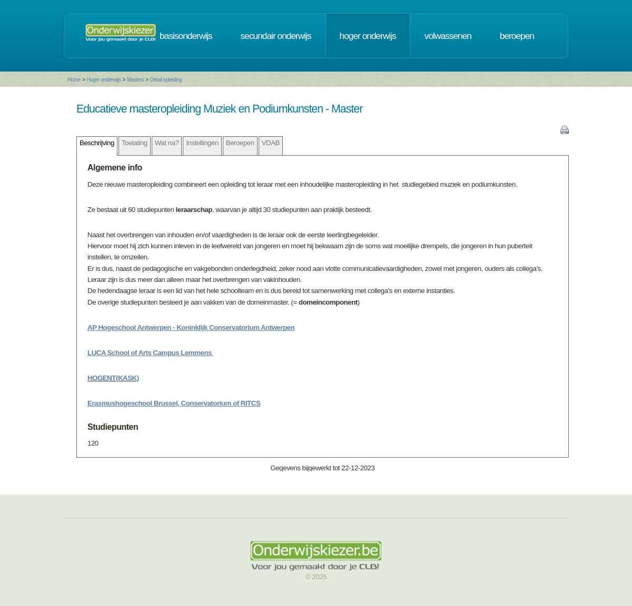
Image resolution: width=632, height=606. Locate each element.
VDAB (271, 143)
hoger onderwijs (368, 36)
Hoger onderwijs (103, 80)
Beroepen (240, 143)
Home (74, 80)
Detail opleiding (166, 80)
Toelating (134, 143)
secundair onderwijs (276, 36)
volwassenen (447, 36)
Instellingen (202, 143)
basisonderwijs (186, 36)
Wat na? (167, 143)
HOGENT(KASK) (113, 378)
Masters (135, 80)
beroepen (517, 36)
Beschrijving (97, 143)
